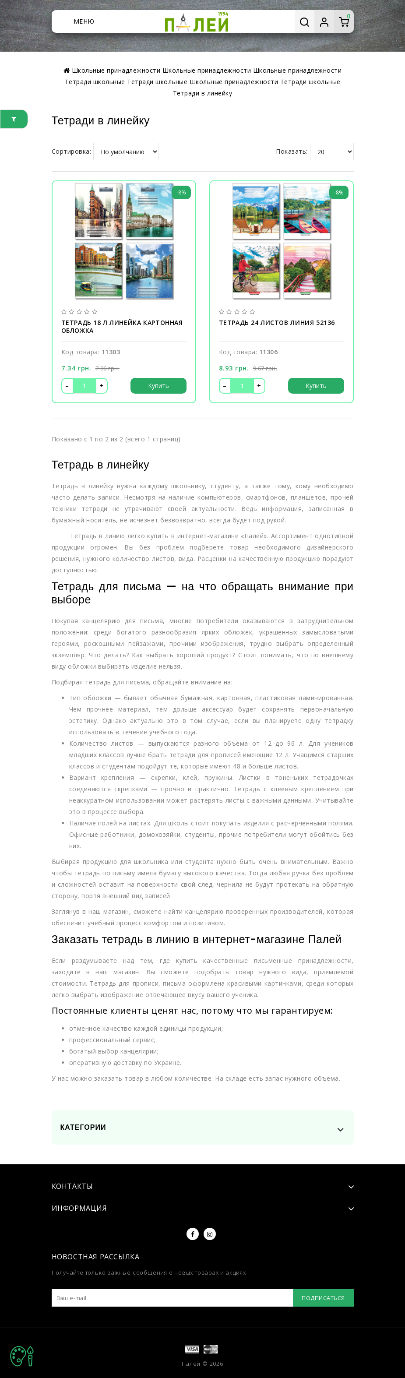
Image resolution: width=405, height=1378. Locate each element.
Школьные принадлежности (234, 82)
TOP (22, 1356)
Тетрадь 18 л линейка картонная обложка (122, 327)
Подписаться (323, 1298)
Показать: (292, 151)
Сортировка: (72, 151)
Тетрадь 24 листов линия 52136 (277, 323)
